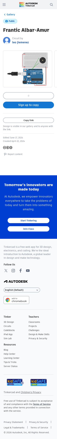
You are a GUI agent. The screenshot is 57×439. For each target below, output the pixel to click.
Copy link (29, 120)
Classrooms (34, 322)
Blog (6, 349)
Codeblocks (9, 330)
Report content (12, 154)
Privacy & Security (38, 338)
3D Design (9, 322)
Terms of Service (42, 404)
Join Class (28, 228)
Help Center (9, 353)
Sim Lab (8, 338)
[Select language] (22, 290)
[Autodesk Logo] (16, 282)
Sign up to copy (28, 105)
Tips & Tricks (10, 362)
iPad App (8, 334)
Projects (33, 326)
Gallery (9, 14)
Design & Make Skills (39, 334)
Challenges (34, 330)
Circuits (7, 326)
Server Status (10, 366)
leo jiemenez (20, 42)
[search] (51, 4)
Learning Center (11, 358)
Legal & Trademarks (14, 427)
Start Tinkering (29, 220)
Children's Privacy (31, 392)
